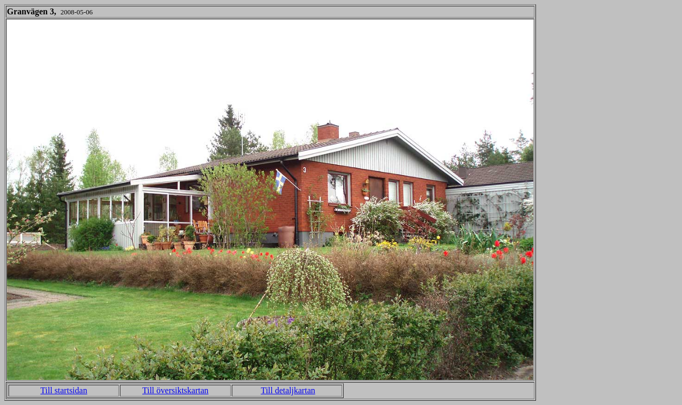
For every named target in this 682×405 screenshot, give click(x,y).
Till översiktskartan (175, 390)
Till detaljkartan (288, 390)
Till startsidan (63, 390)
